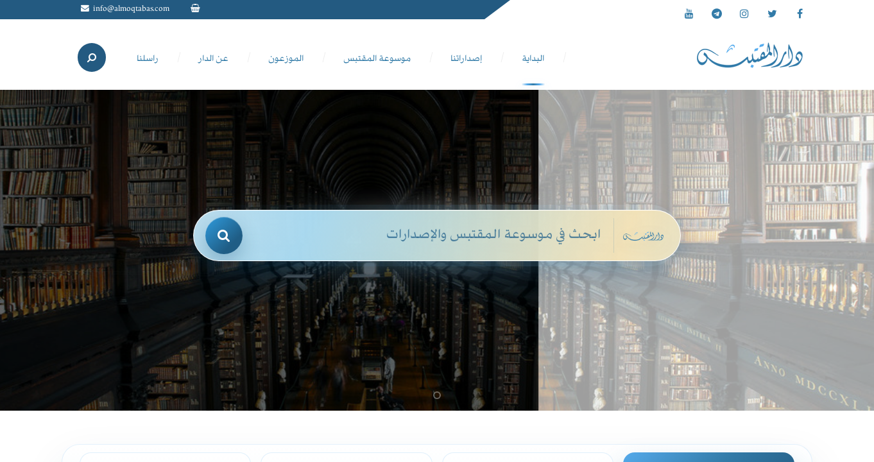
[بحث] (224, 235)
